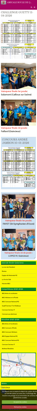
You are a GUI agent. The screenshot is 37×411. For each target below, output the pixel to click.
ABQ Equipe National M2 (10, 336)
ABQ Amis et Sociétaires (10, 324)
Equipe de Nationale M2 (9, 275)
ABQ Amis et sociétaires (9, 293)
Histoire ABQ (6, 283)
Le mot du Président (8, 267)
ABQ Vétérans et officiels (10, 297)
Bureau (4, 271)
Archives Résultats (8, 348)
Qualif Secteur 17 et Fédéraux (11, 306)
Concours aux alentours (9, 314)
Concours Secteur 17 (8, 310)
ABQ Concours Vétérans (9, 332)
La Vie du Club (6, 279)
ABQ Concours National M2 (10, 302)
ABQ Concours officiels (9, 328)
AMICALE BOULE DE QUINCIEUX (20, 2)
